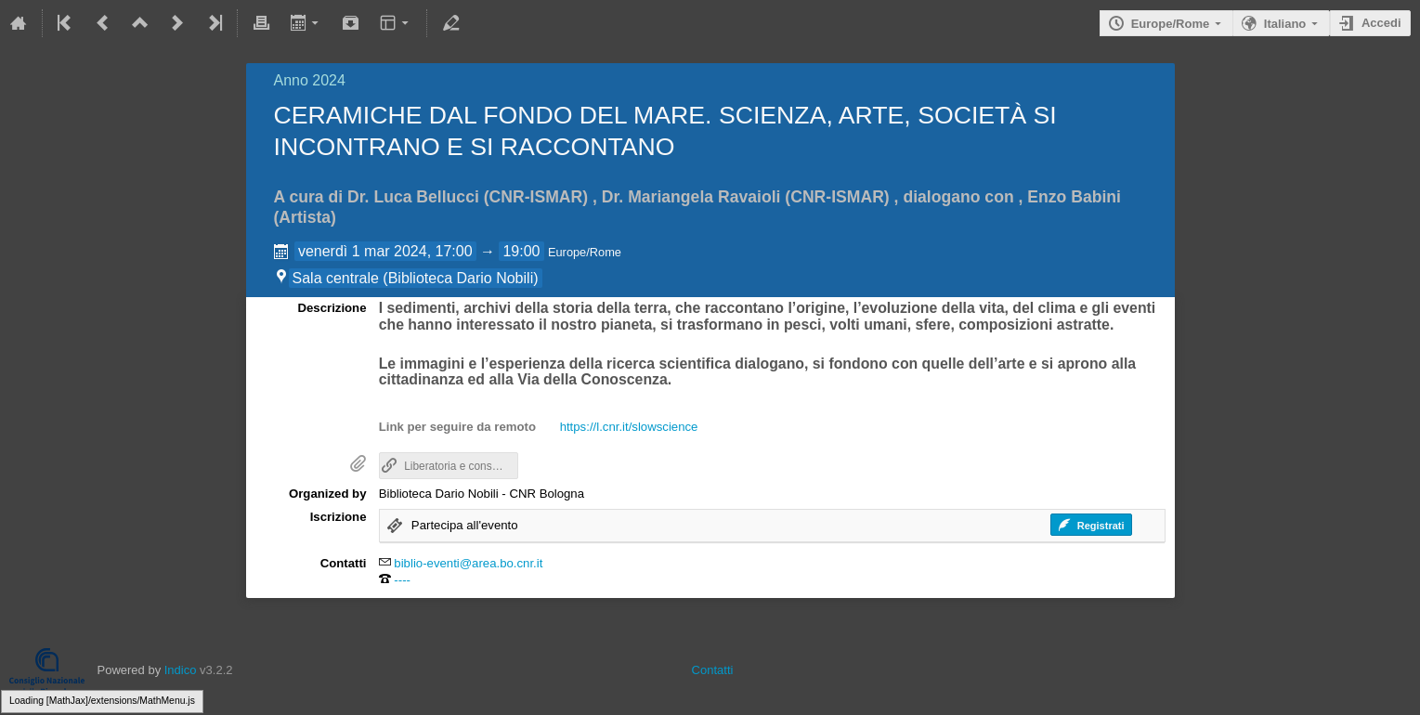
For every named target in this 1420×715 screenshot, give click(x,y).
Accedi (1381, 23)
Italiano (1285, 24)
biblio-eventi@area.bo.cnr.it (468, 563)
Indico (180, 670)
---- (402, 580)
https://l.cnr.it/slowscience (629, 427)
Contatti (713, 670)
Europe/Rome (1170, 24)
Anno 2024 (309, 80)
